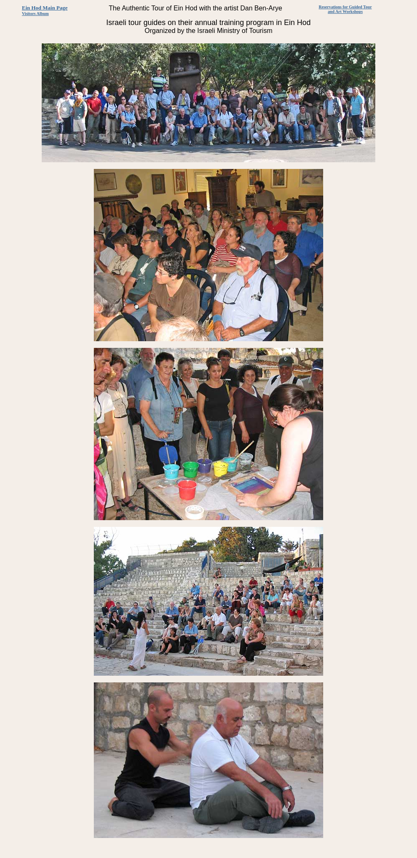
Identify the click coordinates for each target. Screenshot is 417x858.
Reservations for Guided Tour (345, 7)
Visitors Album (35, 13)
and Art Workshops (345, 11)
